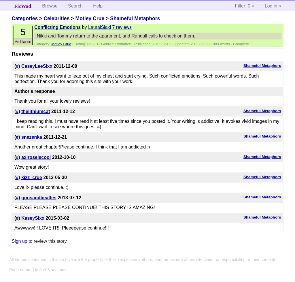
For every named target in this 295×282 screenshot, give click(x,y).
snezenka (31, 137)
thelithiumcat (35, 111)
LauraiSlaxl (99, 27)
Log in (271, 5)
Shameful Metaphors (135, 18)
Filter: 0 (242, 5)
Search (75, 5)
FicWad (22, 6)
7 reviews (122, 27)
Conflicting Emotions (57, 27)
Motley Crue (89, 18)
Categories (25, 18)
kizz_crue (31, 177)
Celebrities (56, 18)
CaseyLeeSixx (36, 66)
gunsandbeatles (38, 197)
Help (98, 5)
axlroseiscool (36, 157)
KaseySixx (32, 218)
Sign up (19, 241)
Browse (49, 5)
